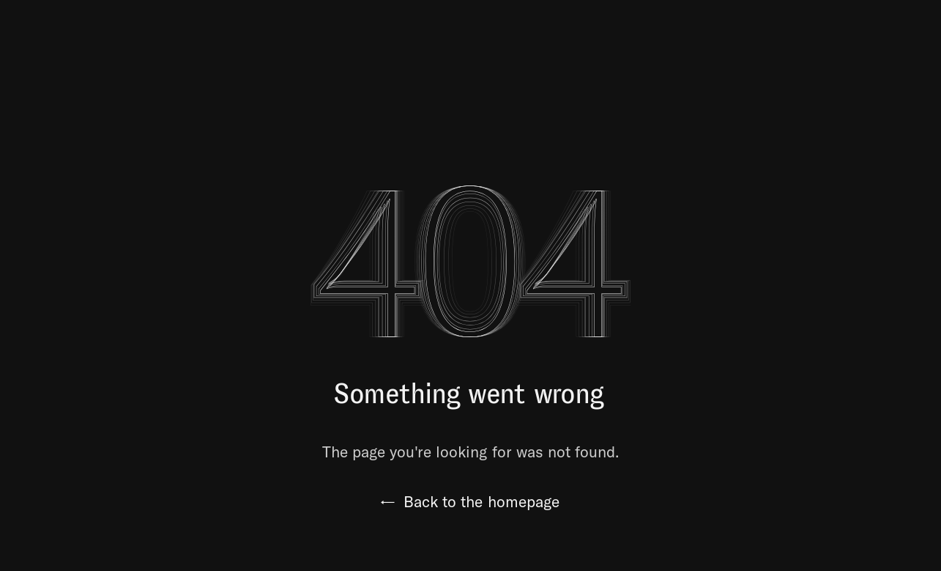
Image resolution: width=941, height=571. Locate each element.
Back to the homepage (470, 501)
